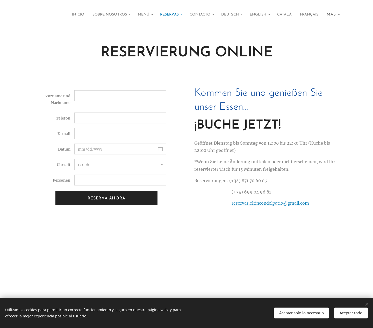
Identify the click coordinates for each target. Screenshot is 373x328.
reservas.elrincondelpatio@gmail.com (270, 203)
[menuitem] (84, 14)
